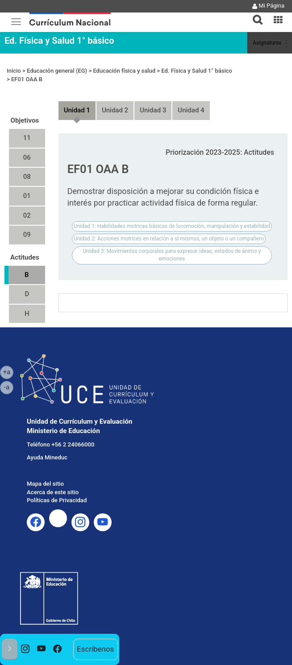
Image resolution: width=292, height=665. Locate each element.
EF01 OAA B (26, 79)
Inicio (14, 70)
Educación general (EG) (57, 70)
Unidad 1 (77, 110)
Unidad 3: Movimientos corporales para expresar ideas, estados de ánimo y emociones (172, 255)
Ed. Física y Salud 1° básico (59, 40)
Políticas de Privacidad (57, 500)
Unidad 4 (191, 110)
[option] (25, 649)
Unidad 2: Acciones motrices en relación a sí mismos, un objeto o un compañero (169, 238)
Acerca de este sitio (53, 492)
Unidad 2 (115, 110)
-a (8, 386)
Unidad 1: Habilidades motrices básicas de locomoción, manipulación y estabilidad (172, 226)
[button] (254, 14)
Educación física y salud (124, 70)
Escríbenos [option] (95, 648)
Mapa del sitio (45, 483)
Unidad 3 (153, 110)
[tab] (254, 14)
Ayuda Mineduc (47, 457)
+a (8, 371)
